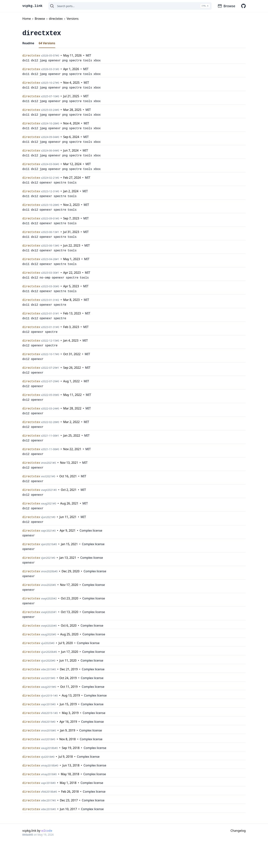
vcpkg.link (32, 6)
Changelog (238, 831)
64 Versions (47, 43)
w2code (46, 831)
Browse (226, 6)
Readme (28, 43)
